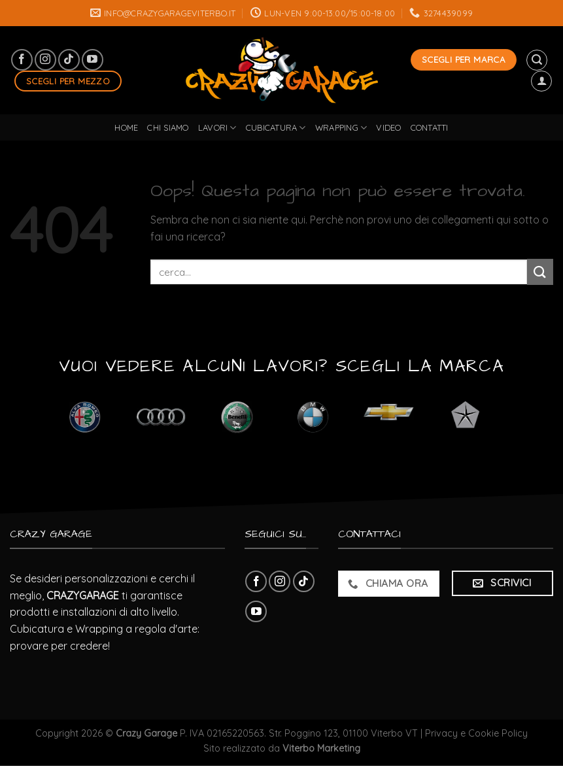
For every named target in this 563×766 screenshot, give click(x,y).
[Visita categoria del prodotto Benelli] (237, 417)
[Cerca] (536, 60)
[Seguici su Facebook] (22, 60)
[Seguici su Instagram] (45, 60)
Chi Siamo (167, 127)
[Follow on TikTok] (69, 60)
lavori (217, 128)
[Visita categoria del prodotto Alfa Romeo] (84, 417)
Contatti (430, 127)
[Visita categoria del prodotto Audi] (161, 417)
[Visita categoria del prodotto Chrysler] (465, 417)
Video (388, 127)
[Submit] (540, 271)
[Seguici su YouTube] (92, 60)
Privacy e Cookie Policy (476, 733)
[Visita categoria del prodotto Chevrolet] (389, 417)
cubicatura (276, 128)
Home (126, 127)
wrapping (341, 128)
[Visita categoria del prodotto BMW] (313, 417)
